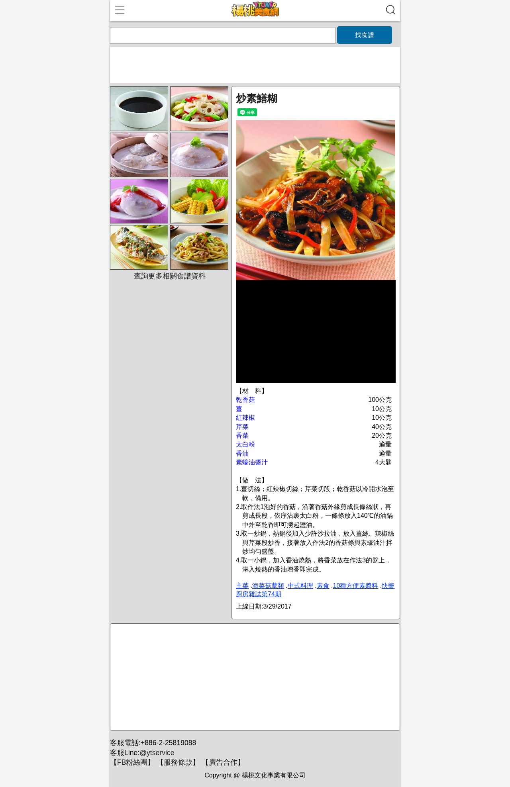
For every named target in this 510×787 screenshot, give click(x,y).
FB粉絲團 (132, 762)
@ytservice (156, 753)
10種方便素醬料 (356, 585)
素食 (323, 585)
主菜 (242, 585)
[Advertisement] (253, 677)
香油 (242, 453)
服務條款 (178, 762)
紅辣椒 (245, 417)
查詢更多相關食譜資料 (170, 276)
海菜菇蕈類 (268, 585)
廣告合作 (223, 762)
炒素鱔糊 (256, 98)
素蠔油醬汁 (252, 462)
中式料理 (300, 585)
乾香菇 (245, 399)
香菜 (242, 435)
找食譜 (364, 34)
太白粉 (245, 444)
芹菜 (242, 426)
